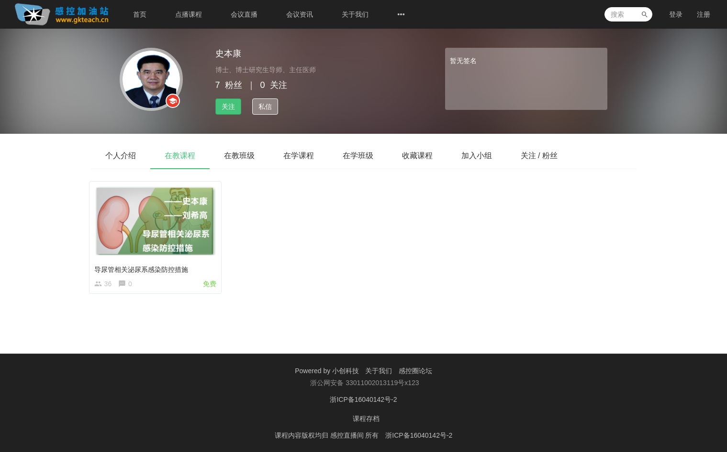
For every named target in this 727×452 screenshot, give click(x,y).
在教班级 (239, 155)
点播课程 (188, 14)
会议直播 (244, 14)
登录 (675, 14)
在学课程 (298, 155)
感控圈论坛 (415, 371)
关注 (228, 106)
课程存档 (366, 418)
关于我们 (355, 14)
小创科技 (346, 371)
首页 (139, 14)
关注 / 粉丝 (539, 155)
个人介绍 (120, 155)
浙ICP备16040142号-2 (363, 399)
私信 (265, 106)
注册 (703, 14)
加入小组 (476, 155)
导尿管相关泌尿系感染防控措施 (143, 267)
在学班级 (358, 155)
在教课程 (180, 155)
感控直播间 (348, 435)
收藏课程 (417, 155)
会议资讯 (299, 14)
